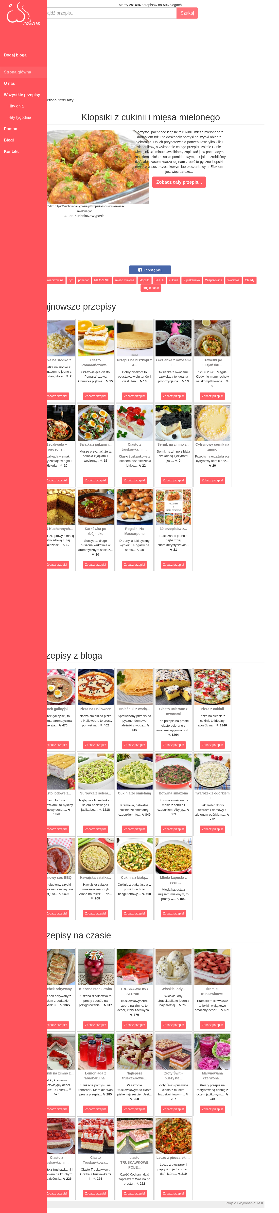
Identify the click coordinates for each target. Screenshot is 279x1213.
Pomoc (10, 129)
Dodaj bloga (15, 55)
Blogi (9, 140)
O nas (9, 83)
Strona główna (17, 72)
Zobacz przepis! (68, 396)
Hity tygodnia (17, 117)
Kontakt (11, 151)
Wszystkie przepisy (22, 95)
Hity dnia (14, 106)
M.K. (273, 1203)
